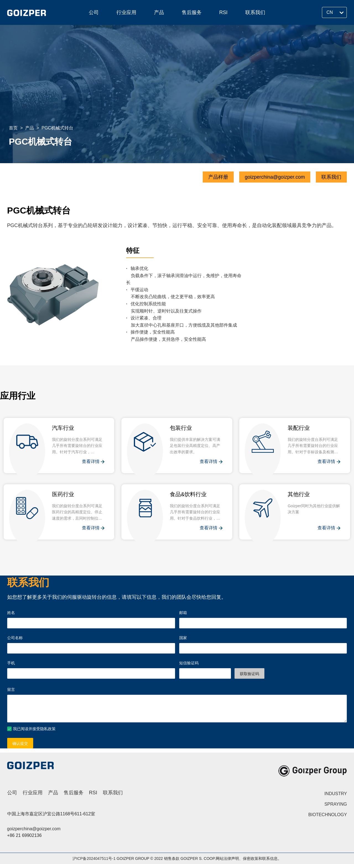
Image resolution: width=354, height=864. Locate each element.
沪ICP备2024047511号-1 (94, 858)
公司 (94, 12)
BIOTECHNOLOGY (327, 814)
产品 (159, 12)
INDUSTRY (335, 793)
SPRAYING (335, 804)
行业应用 (126, 12)
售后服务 (192, 12)
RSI (223, 12)
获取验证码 (249, 674)
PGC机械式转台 (57, 128)
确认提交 (20, 743)
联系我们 (255, 12)
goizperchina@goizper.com (275, 177)
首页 (13, 128)
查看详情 (93, 462)
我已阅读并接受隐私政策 (34, 729)
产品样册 (218, 177)
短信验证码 (189, 663)
